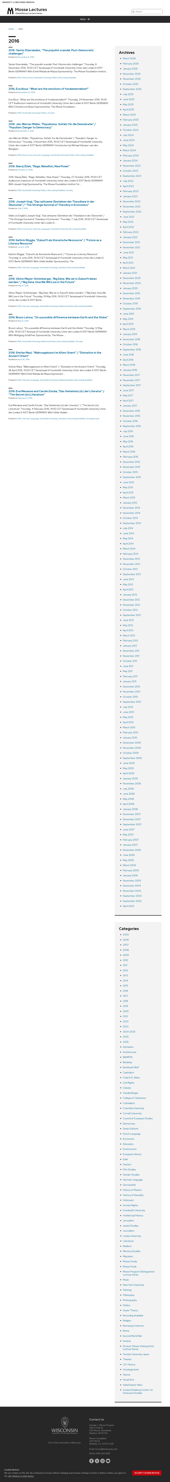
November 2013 (131, 564)
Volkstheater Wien (132, 1384)
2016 (19, 77)
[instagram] (102, 1461)
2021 (125, 1016)
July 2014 (128, 528)
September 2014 (132, 523)
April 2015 (128, 492)
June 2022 (128, 216)
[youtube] (108, 1461)
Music (126, 1279)
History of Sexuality (133, 1195)
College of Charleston (134, 1097)
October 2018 (130, 344)
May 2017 (128, 395)
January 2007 (130, 844)
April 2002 (128, 906)
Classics (127, 1087)
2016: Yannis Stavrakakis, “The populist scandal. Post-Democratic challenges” (51, 52)
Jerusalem (128, 1220)
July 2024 (128, 135)
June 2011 (128, 666)
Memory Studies (131, 1251)
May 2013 (128, 584)
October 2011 (130, 660)
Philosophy (128, 1295)
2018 (125, 1001)
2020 (126, 1011)
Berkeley (127, 1062)
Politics (55, 77)
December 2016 (131, 410)
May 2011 (127, 671)
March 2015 (129, 497)
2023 (125, 1026)
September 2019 (132, 308)
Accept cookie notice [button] (147, 1473)
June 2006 (129, 855)
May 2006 (128, 860)
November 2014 (131, 512)
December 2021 (131, 242)
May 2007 (128, 834)
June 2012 (128, 620)
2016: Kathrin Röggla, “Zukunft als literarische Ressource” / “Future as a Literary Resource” (54, 241)
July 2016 (128, 431)
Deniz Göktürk (130, 1128)
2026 (126, 1041)
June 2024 (129, 140)
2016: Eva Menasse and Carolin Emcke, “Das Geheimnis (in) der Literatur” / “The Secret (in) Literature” (56, 393)
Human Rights (130, 1205)
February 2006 (131, 870)
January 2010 (130, 737)
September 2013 (132, 574)
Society (51, 113)
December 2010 (131, 686)
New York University (133, 1284)
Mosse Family (130, 1261)
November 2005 (132, 880)
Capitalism (128, 1072)
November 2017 (131, 380)
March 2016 (129, 451)
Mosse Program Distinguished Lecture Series (138, 1273)
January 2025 (130, 124)
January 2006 (130, 875)
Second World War (132, 1335)
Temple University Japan (136, 1354)
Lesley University (132, 1235)
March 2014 (129, 548)
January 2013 (130, 594)
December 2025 (132, 73)
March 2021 (129, 267)
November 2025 (132, 78)
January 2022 (130, 237)
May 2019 (128, 318)
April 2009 (128, 773)
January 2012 (130, 645)
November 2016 (131, 415)
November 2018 (131, 339)
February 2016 (130, 456)
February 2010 (130, 732)
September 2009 (132, 758)
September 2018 (132, 349)
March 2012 (129, 635)
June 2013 (128, 579)
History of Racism (132, 1189)
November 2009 (132, 747)
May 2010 (128, 717)
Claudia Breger (130, 1092)
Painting (127, 1289)
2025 (126, 1036)
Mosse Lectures (31, 9)
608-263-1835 (103, 1453)
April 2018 (128, 359)
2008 (126, 949)
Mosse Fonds (130, 1266)
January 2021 (130, 272)
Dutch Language (132, 1133)
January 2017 (130, 405)
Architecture (129, 1052)
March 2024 (129, 150)
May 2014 (128, 538)
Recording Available (67, 77)
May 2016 (128, 441)
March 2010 (129, 727)
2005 (126, 934)
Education (128, 1144)
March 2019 (129, 329)
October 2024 (130, 129)
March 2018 (129, 364)
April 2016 (128, 446)
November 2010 (131, 691)
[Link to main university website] (64, 1434)
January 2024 (130, 160)
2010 (125, 960)
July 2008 (128, 788)
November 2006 (132, 849)
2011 (125, 965)
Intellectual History (66, 306)
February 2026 (131, 63)
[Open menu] (85, 19)
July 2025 (128, 94)
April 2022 (128, 227)
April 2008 (128, 803)
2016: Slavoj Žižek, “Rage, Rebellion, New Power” (39, 166)
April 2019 (128, 323)
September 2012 (132, 615)
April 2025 (128, 109)
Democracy (27, 77)
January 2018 (130, 369)
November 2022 (132, 206)
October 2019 (130, 303)
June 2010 (128, 712)
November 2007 (132, 819)
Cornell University (132, 1113)
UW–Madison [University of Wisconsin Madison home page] (18, 2)
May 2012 (128, 625)
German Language (41, 155)
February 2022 (131, 232)
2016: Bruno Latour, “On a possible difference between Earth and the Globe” (58, 317)
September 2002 (132, 901)
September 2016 (132, 426)
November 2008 (132, 783)
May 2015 (128, 487)
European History (132, 1154)
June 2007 (129, 829)
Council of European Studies (138, 1118)
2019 (125, 1006)
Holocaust (128, 1200)
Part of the (64, 1442)
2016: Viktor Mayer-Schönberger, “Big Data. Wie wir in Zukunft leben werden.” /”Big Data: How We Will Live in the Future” (52, 280)
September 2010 (132, 701)
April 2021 (128, 262)
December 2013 (131, 558)
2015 (125, 985)
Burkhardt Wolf (131, 1067)
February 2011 (130, 676)
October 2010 (130, 696)
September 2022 (132, 211)
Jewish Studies (131, 1225)
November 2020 (132, 283)
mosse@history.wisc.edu (106, 1449)
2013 (125, 975)
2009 (126, 955)
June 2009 (129, 763)
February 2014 (130, 553)
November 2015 (131, 466)
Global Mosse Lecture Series (28, 13)
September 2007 (132, 824)
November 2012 (131, 604)
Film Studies (129, 1169)
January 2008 (130, 809)
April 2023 (128, 186)
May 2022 (128, 221)
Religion (127, 1320)
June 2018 (128, 354)
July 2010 (128, 707)
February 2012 (130, 640)
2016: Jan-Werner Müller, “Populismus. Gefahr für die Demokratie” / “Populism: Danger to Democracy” (52, 125)
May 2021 (128, 257)
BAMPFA (128, 1057)
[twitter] (97, 1461)
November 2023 (132, 165)
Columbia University (133, 1108)
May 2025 (128, 104)
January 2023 (130, 196)
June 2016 (128, 436)
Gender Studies (131, 1174)
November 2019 (131, 298)
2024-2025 (129, 1031)
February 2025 (131, 119)
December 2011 (131, 650)
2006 (126, 939)
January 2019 (130, 334)
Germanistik (129, 1184)
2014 (125, 980)
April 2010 (128, 722)
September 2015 (132, 477)
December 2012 (131, 599)
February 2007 (131, 839)
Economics (27, 229)
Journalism (128, 1230)
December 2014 (131, 507)
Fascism (127, 1164)
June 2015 (128, 482)
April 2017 (128, 400)
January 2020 (130, 288)
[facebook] (91, 1461)
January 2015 (130, 502)
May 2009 (128, 768)
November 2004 (132, 890)
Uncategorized (92, 418)
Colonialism (129, 1103)
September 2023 (132, 175)
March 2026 (129, 58)
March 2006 (129, 865)
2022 (125, 1021)
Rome (126, 1330)
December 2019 (131, 293)
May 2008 (128, 798)
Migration (128, 1256)
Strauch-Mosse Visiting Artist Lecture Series (138, 1348)
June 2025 (128, 99)
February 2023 (131, 191)
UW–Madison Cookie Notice (21, 1476)
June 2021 (128, 252)
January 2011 (129, 681)
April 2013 (128, 589)
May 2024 (128, 145)
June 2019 (128, 313)
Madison (127, 1246)
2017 (125, 995)
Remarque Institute (133, 1325)
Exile (125, 1159)
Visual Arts (128, 1379)
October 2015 (130, 472)
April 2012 (128, 630)
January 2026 (130, 68)
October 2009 (131, 752)
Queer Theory (130, 1310)
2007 (126, 944)
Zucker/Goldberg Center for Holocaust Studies (138, 1391)
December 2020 (132, 278)
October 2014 (130, 518)
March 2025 (129, 114)
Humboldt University (42, 77)
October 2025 (130, 84)
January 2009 (130, 778)
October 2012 (130, 609)
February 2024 (131, 155)
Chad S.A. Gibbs (131, 1077)
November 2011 (131, 655)
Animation (128, 1046)
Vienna (126, 1374)
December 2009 (132, 742)
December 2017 (131, 375)
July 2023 (128, 180)
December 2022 (131, 201)
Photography (130, 1300)
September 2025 (132, 89)
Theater (127, 1359)
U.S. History (129, 1364)
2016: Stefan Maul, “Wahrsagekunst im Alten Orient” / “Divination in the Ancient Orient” (54, 354)
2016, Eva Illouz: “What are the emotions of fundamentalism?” (48, 89)
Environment (130, 1149)
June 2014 (128, 533)
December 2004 (132, 885)
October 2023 (130, 170)
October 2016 (130, 421)
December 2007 (132, 814)
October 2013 (130, 569)
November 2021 (131, 247)
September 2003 (132, 895)
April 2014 (128, 543)
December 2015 (131, 461)
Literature (62, 267)
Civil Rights (128, 1082)
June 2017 (128, 390)
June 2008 (129, 793)
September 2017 (132, 385)
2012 (125, 970)
